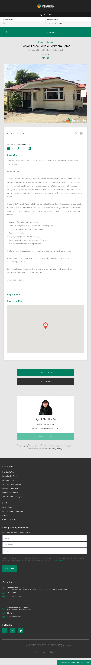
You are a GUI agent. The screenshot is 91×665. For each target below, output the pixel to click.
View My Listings (45, 442)
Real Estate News (8, 478)
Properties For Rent (9, 482)
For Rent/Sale (7, 20)
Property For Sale (8, 487)
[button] (45, 332)
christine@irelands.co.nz (48, 435)
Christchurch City (9, 526)
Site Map (53, 659)
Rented (50, 42)
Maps (4, 522)
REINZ (4, 509)
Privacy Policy (55, 455)
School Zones (7, 514)
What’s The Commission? (12, 491)
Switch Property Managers (12, 503)
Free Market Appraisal (10, 499)
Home (40, 42)
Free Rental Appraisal (10, 495)
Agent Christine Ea (46, 425)
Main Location (52, 20)
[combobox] (22, 24)
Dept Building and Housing (12, 518)
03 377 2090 (48, 15)
